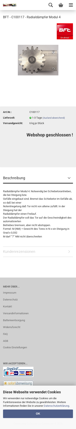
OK (38, 413)
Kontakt (7, 306)
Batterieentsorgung (14, 320)
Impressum (9, 292)
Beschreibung (14, 178)
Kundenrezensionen (19, 251)
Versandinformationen (16, 313)
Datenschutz (10, 299)
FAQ (5, 334)
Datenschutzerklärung (56, 405)
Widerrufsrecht (11, 327)
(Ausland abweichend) (54, 118)
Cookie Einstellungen (15, 347)
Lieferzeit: (9, 117)
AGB (5, 340)
